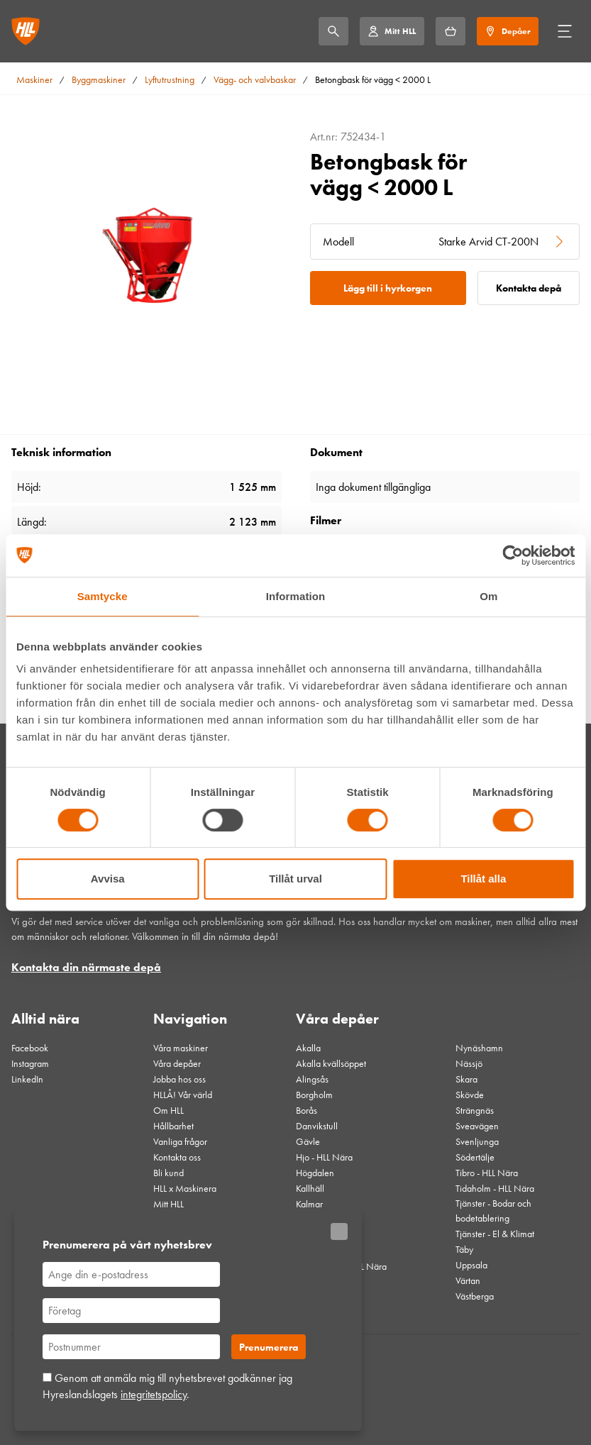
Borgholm (314, 1094)
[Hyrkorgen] (450, 31)
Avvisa (108, 879)
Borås (306, 1110)
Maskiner (34, 79)
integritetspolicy (154, 1394)
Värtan (467, 1280)
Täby (464, 1249)
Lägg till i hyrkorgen (387, 288)
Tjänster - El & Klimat (494, 1233)
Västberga (474, 1296)
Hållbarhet (173, 1125)
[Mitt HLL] (392, 31)
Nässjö (468, 1063)
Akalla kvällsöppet (331, 1063)
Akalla (308, 1047)
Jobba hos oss (179, 1079)
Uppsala (471, 1264)
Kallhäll (310, 1188)
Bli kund (168, 1172)
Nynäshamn (479, 1047)
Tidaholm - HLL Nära (494, 1188)
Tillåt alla (483, 879)
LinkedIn (27, 1079)
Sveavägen (477, 1125)
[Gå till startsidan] (25, 31)
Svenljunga (477, 1141)
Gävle (308, 1141)
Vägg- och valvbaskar (255, 79)
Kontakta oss (177, 1157)
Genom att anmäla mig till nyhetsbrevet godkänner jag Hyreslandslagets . (167, 1386)
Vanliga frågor (180, 1141)
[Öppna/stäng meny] (565, 31)
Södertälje (475, 1157)
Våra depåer (177, 1063)
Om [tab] (488, 596)
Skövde (469, 1094)
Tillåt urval (295, 879)
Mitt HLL (168, 1203)
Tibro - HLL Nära (486, 1172)
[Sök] (333, 31)
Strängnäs (474, 1110)
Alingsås (312, 1079)
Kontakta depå (528, 288)
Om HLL (168, 1110)
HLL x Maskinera (184, 1188)
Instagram (30, 1063)
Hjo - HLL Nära (324, 1157)
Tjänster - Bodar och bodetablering (493, 1210)
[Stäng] (339, 1231)
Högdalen (315, 1172)
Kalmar (309, 1203)
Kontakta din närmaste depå (86, 967)
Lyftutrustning (169, 79)
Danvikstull (317, 1125)
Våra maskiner (180, 1047)
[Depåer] (507, 31)
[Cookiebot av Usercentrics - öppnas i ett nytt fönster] (513, 555)
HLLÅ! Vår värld (182, 1094)
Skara (466, 1079)
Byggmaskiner (99, 79)
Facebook (29, 1047)
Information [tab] (296, 596)
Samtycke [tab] (102, 596)
